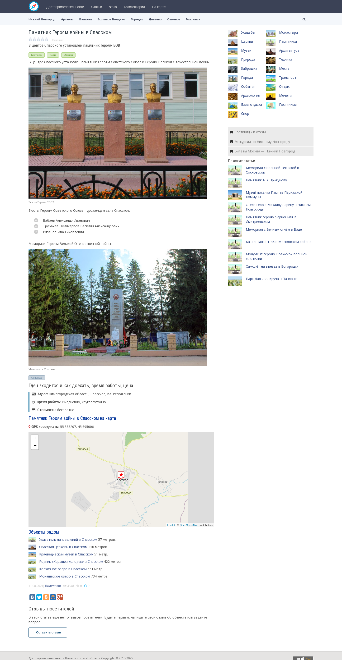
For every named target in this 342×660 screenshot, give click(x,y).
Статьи (96, 7)
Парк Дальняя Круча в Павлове (271, 278)
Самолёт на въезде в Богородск (272, 266)
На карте (159, 7)
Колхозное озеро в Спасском (63, 569)
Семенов (173, 19)
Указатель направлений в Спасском (68, 539)
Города (247, 77)
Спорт (246, 113)
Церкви (247, 41)
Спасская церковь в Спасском (63, 547)
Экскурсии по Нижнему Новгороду (260, 141)
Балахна (85, 19)
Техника (285, 59)
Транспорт (287, 77)
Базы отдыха (251, 104)
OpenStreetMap (189, 525)
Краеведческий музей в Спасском (66, 554)
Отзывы (68, 54)
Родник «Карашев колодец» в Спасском (71, 561)
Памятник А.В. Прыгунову (266, 180)
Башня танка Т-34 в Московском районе (278, 241)
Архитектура (289, 50)
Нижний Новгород (41, 19)
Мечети (285, 95)
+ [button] (35, 438)
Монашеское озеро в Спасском (64, 576)
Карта (53, 54)
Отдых (284, 86)
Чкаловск (193, 19)
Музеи (246, 50)
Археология (250, 95)
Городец (137, 19)
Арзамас (67, 19)
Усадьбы (248, 32)
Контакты (36, 54)
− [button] (35, 445)
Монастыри (288, 32)
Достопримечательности (65, 7)
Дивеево (155, 19)
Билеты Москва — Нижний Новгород (262, 151)
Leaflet (171, 525)
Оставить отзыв (47, 632)
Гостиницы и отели (248, 132)
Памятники (53, 586)
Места (284, 68)
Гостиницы (288, 104)
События (248, 86)
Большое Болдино (111, 19)
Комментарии (134, 7)
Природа (248, 59)
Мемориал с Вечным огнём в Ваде (274, 229)
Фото (113, 7)
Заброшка (249, 68)
